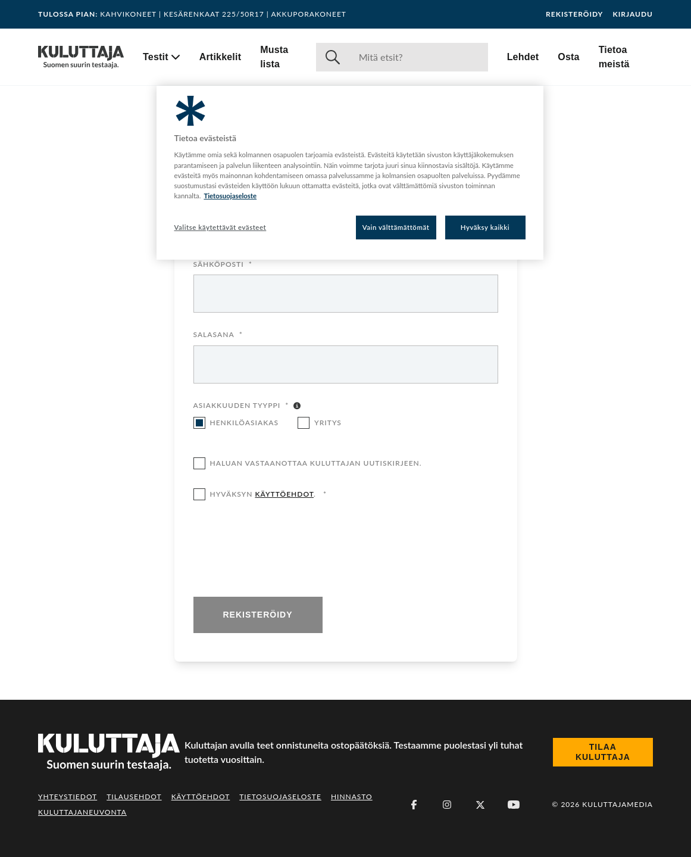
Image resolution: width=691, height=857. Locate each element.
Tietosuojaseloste (280, 796)
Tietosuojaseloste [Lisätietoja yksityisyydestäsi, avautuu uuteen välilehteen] (230, 196)
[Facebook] (413, 804)
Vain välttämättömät (396, 227)
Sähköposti (222, 264)
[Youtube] (513, 804)
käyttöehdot (284, 494)
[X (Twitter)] (480, 804)
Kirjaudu (632, 14)
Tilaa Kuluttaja (603, 752)
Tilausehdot (134, 796)
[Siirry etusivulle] (81, 57)
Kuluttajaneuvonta (82, 812)
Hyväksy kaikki (485, 227)
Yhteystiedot (67, 796)
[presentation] (283, 549)
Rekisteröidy (574, 14)
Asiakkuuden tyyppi (241, 406)
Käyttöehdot (200, 796)
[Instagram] (447, 804)
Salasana (218, 335)
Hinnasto (352, 796)
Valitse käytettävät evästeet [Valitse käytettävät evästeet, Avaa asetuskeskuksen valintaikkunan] (220, 227)
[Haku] (419, 57)
